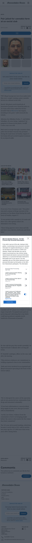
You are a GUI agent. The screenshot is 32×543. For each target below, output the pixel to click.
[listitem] (16, 269)
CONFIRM (10, 302)
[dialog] (16, 271)
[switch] (25, 273)
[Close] (28, 239)
